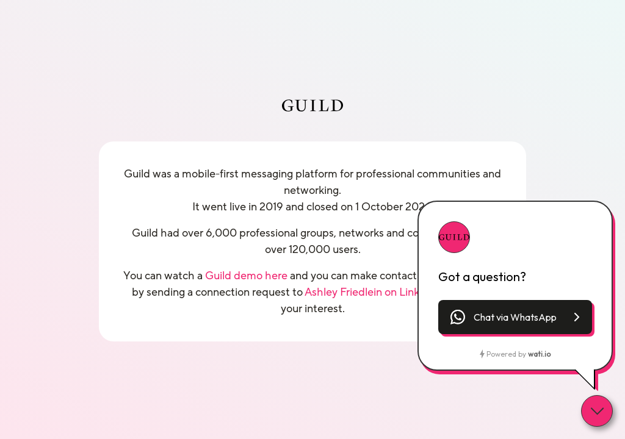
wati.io (539, 354)
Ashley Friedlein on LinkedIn (373, 292)
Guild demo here (246, 275)
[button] (515, 317)
